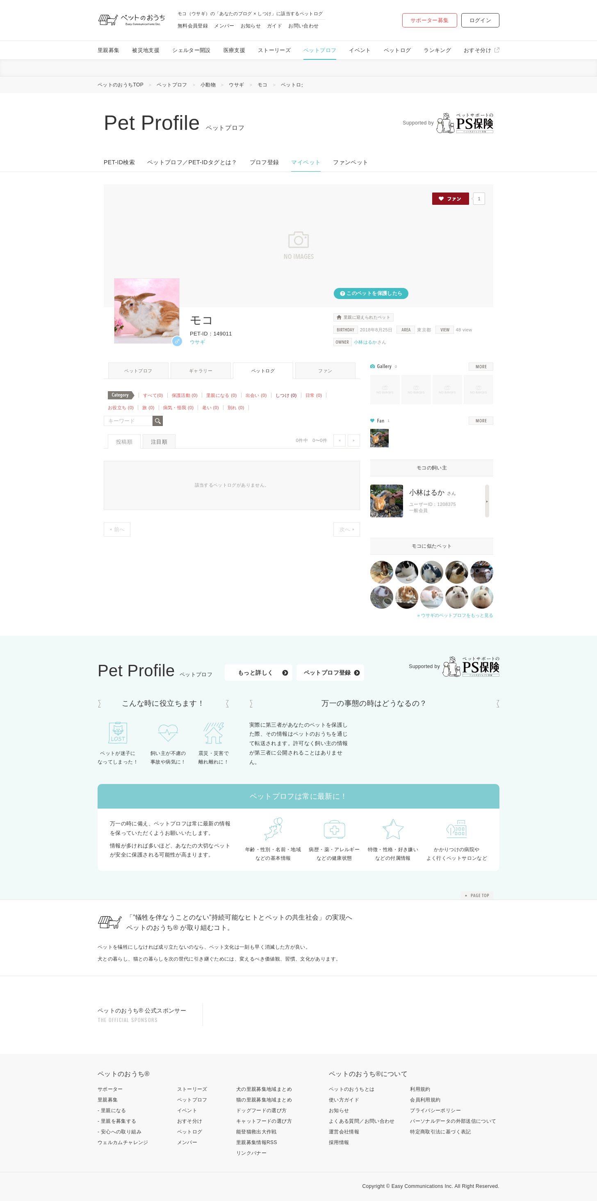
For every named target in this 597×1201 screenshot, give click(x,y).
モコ (262, 85)
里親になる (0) (221, 395)
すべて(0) (153, 395)
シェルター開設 (191, 50)
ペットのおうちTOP (121, 85)
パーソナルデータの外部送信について (453, 1121)
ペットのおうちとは (351, 1089)
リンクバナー (251, 1153)
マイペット (306, 162)
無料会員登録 (193, 26)
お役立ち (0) (121, 407)
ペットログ (397, 50)
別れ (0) (236, 407)
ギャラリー (200, 370)
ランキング (437, 50)
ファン (325, 370)
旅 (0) (148, 407)
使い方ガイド (344, 1100)
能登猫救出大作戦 (256, 1132)
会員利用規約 (425, 1100)
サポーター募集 (429, 20)
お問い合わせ (303, 26)
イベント (360, 50)
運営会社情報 (344, 1132)
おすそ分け (477, 50)
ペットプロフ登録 (327, 672)
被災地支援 (146, 50)
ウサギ (236, 85)
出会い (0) (256, 395)
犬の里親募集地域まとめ (264, 1089)
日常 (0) (313, 395)
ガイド (274, 26)
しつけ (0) (286, 395)
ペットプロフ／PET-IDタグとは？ (192, 162)
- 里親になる (112, 1110)
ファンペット (350, 162)
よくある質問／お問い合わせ (362, 1121)
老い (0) (210, 407)
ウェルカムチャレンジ (123, 1142)
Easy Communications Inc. (422, 1186)
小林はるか (365, 342)
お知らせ (251, 26)
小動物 (208, 85)
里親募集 (108, 50)
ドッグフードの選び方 (261, 1110)
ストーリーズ (274, 50)
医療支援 (234, 50)
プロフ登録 (264, 162)
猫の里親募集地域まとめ (264, 1100)
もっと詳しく (255, 672)
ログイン (480, 20)
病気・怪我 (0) (178, 407)
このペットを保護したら (374, 293)
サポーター (110, 1089)
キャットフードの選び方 (264, 1121)
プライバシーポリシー (435, 1110)
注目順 (159, 442)
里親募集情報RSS (256, 1142)
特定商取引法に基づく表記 (440, 1132)
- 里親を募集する (117, 1121)
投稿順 (124, 442)
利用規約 (420, 1089)
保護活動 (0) (185, 395)
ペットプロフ (319, 50)
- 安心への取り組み (119, 1132)
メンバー (224, 26)
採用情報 (339, 1142)
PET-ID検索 (119, 162)
